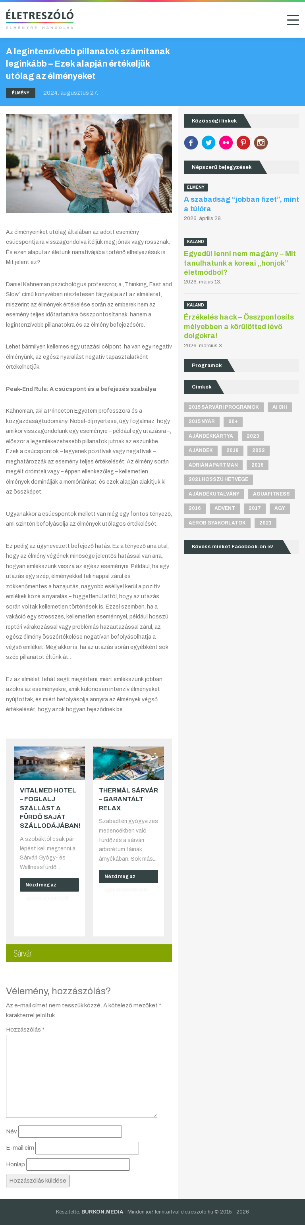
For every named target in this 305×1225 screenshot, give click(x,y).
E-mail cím (20, 1148)
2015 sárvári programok (224, 407)
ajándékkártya (211, 436)
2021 (265, 523)
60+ (233, 421)
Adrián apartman (213, 465)
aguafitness (271, 494)
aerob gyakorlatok (217, 523)
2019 (257, 465)
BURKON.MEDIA (102, 1212)
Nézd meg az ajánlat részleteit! (47, 887)
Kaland (195, 241)
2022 (258, 450)
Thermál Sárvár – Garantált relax (128, 799)
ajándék (201, 450)
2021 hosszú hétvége (218, 479)
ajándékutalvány (214, 494)
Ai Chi (279, 407)
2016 (195, 508)
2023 (253, 436)
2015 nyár (202, 421)
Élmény (20, 93)
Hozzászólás (25, 1029)
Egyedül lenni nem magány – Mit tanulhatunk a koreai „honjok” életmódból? (240, 263)
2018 (232, 450)
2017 (255, 508)
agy (279, 508)
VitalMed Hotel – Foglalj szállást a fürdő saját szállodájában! (50, 808)
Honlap (15, 1164)
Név (11, 1131)
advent (224, 508)
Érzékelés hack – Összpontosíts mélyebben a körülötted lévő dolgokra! (239, 326)
